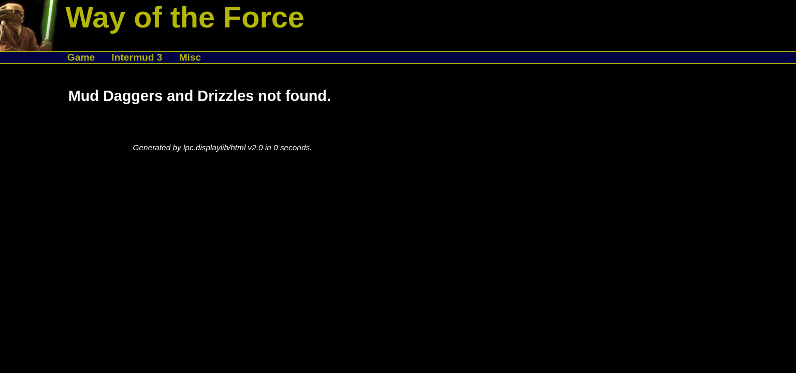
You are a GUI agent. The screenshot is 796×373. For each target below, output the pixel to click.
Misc (190, 57)
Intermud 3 (136, 57)
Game (81, 57)
